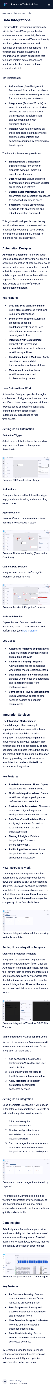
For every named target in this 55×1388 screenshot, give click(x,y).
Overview (6, 13)
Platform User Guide (22, 13)
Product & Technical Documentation (26, 4)
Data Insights (29, 630)
